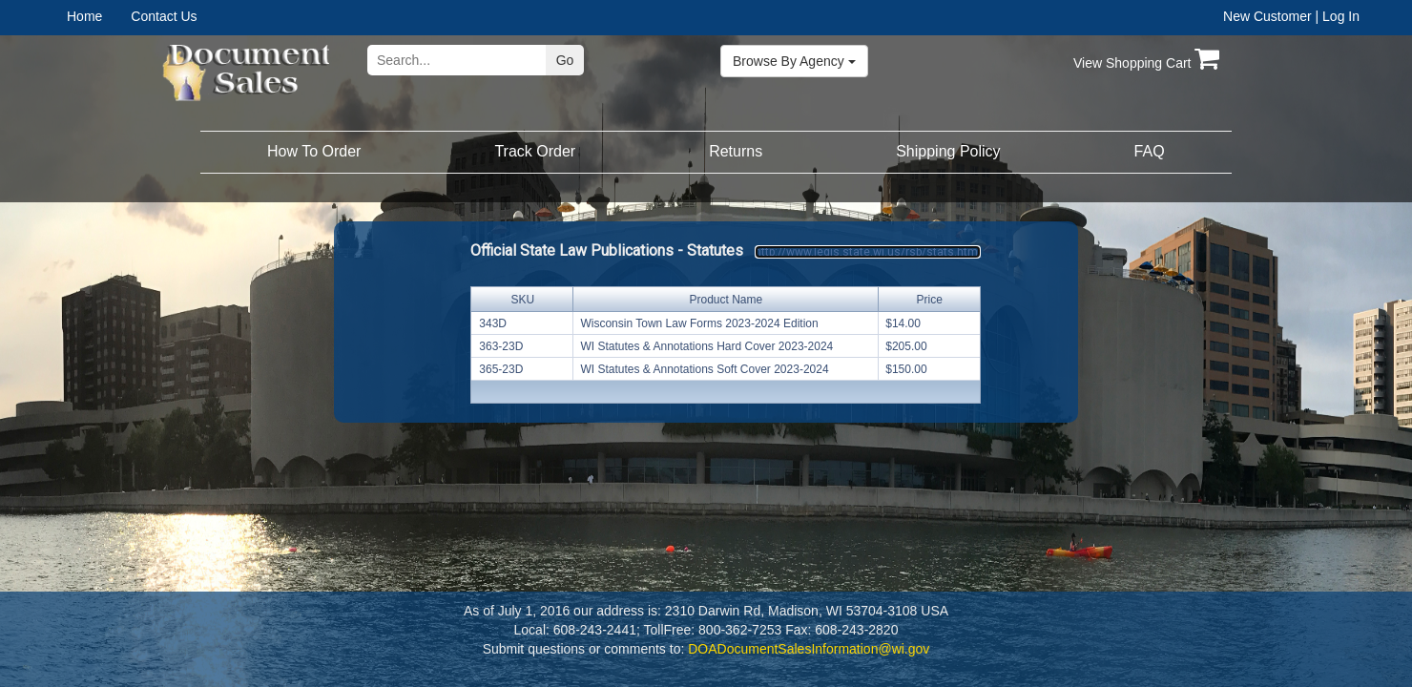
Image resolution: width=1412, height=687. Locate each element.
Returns (735, 151)
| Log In (1338, 16)
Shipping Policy (948, 151)
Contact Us (164, 16)
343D (493, 323)
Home (84, 16)
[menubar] (127, 16)
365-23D (501, 369)
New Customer (1267, 16)
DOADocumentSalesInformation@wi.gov (808, 648)
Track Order (534, 151)
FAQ (1149, 151)
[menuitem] (99, 16)
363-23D (501, 346)
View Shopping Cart (1146, 63)
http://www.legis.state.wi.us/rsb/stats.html (868, 252)
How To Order (314, 151)
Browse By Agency (794, 61)
